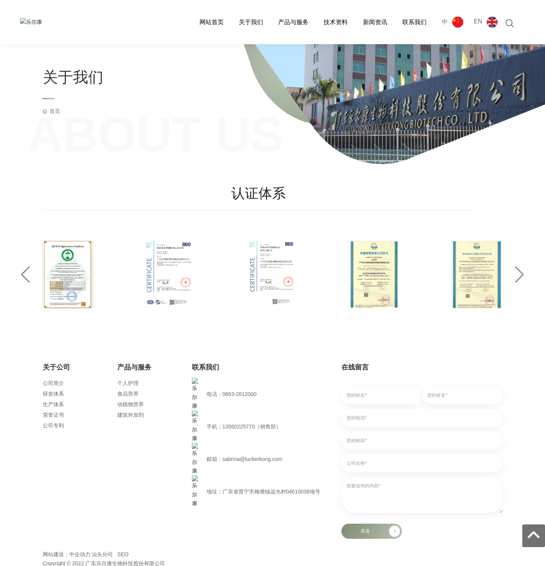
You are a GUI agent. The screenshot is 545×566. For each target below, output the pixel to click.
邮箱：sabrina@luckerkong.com (244, 404)
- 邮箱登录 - (56, 495)
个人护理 (128, 383)
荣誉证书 (53, 415)
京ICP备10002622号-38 (71, 485)
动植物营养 (130, 404)
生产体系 (53, 404)
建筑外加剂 (130, 415)
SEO (123, 468)
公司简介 (53, 383)
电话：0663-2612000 (232, 383)
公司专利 (53, 425)
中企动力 (79, 468)
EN (478, 21)
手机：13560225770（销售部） (244, 394)
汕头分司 (102, 468)
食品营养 (128, 394)
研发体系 (53, 394)
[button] (25, 274)
